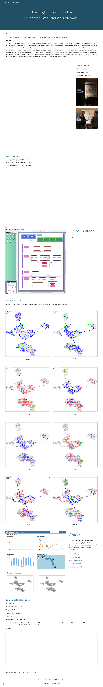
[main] (51, 15)
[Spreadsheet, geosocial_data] (51, 650)
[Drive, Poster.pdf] (39, 106)
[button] (3, 684)
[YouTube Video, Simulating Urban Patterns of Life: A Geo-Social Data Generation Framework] (51, 197)
